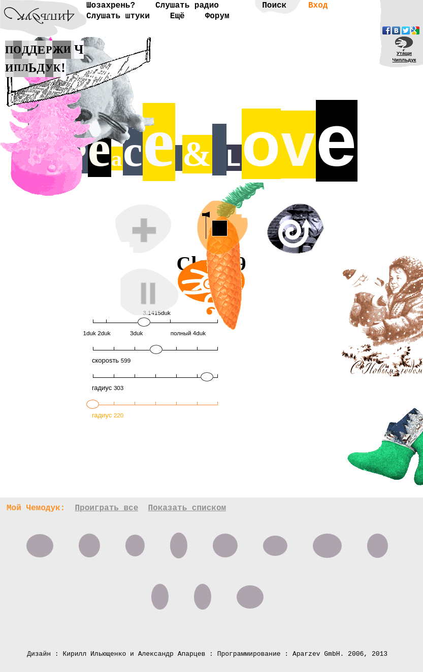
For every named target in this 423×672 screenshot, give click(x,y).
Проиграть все (106, 508)
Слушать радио (187, 5)
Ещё (177, 16)
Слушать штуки (118, 16)
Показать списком (187, 508)
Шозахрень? (110, 5)
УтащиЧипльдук (404, 56)
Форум (217, 16)
